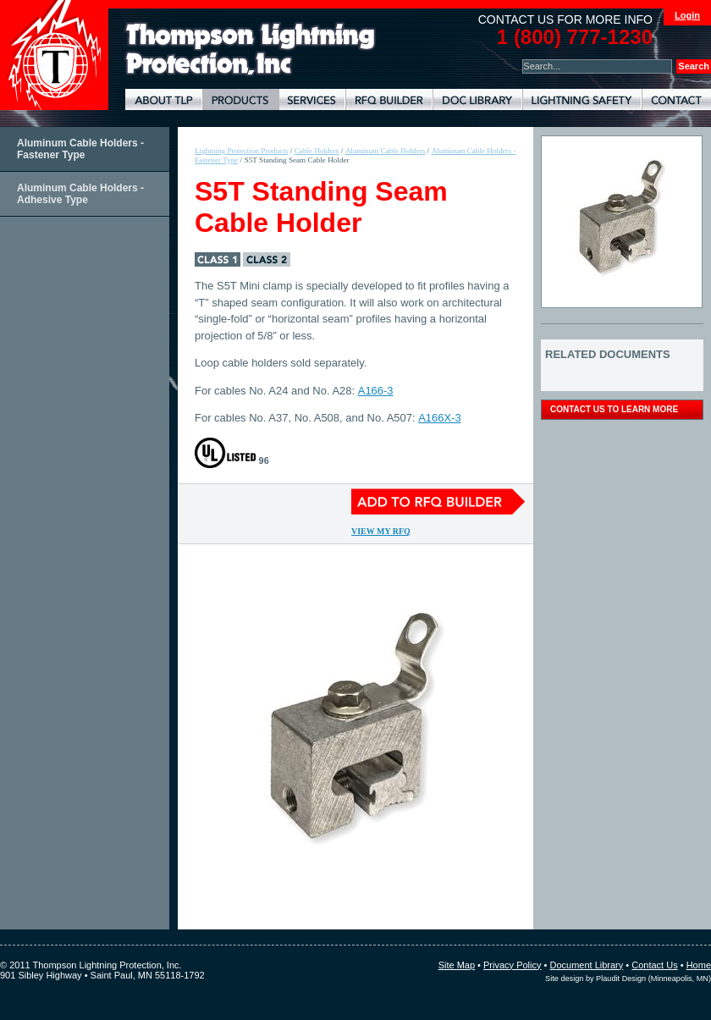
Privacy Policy (512, 965)
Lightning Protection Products (240, 99)
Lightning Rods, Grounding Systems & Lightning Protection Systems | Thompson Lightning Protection (250, 49)
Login (687, 15)
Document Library (477, 99)
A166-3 (376, 390)
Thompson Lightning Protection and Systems (54, 55)
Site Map (456, 965)
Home (698, 965)
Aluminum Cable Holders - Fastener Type (80, 149)
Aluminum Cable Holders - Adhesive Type (80, 194)
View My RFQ (381, 531)
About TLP (163, 99)
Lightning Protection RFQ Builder (389, 99)
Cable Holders (317, 150)
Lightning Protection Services (311, 99)
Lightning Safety (582, 99)
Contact (676, 99)
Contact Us (654, 965)
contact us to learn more (614, 409)
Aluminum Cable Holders (385, 150)
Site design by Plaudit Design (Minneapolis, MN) (628, 978)
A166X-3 (439, 417)
